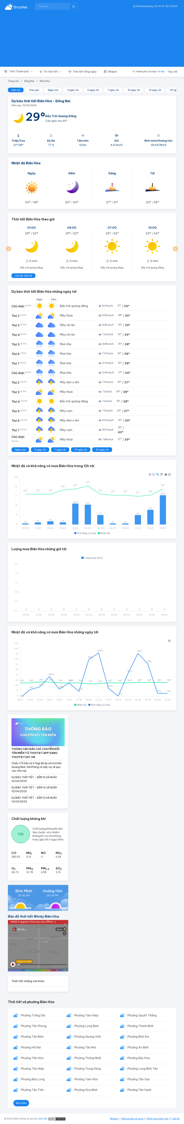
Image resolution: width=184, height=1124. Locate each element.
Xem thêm (21, 1103)
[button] (20, 71)
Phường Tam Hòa (86, 1079)
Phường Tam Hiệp (86, 1015)
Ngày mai (53, 90)
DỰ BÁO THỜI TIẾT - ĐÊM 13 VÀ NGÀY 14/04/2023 (34, 799)
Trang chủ (13, 81)
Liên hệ (176, 1118)
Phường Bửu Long (33, 1079)
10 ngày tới (134, 90)
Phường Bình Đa (138, 1036)
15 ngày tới (155, 90)
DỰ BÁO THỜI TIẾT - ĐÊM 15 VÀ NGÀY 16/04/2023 (34, 779)
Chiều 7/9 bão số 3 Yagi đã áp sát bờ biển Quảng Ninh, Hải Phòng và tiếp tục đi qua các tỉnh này (37, 767)
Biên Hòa (45, 81)
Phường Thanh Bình (140, 1026)
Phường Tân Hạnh (139, 1090)
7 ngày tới (113, 90)
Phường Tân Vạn (138, 1079)
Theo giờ (34, 90)
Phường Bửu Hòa (138, 1058)
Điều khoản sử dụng (132, 1118)
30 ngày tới (102, 449)
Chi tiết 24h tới (23, 275)
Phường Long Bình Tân (142, 1068)
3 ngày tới (72, 90)
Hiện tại (16, 90)
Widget (114, 1118)
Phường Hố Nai (31, 1047)
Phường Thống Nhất (87, 1058)
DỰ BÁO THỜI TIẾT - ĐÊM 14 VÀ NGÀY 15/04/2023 (34, 789)
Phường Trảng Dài (33, 1015)
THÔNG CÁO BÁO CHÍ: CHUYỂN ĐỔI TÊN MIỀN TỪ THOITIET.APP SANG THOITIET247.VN (35, 753)
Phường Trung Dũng (87, 1068)
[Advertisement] (92, 39)
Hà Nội (161, 71)
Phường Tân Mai (85, 1047)
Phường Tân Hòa (32, 1058)
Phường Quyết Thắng (142, 1015)
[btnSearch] (73, 6)
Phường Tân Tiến (32, 1090)
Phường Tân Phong (34, 1026)
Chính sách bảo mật (157, 1118)
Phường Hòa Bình (85, 1090)
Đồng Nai (29, 81)
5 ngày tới (93, 90)
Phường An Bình (138, 1047)
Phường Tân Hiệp (32, 1068)
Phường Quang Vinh (87, 1036)
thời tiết (42, 1118)
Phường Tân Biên (32, 1036)
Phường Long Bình (86, 1026)
